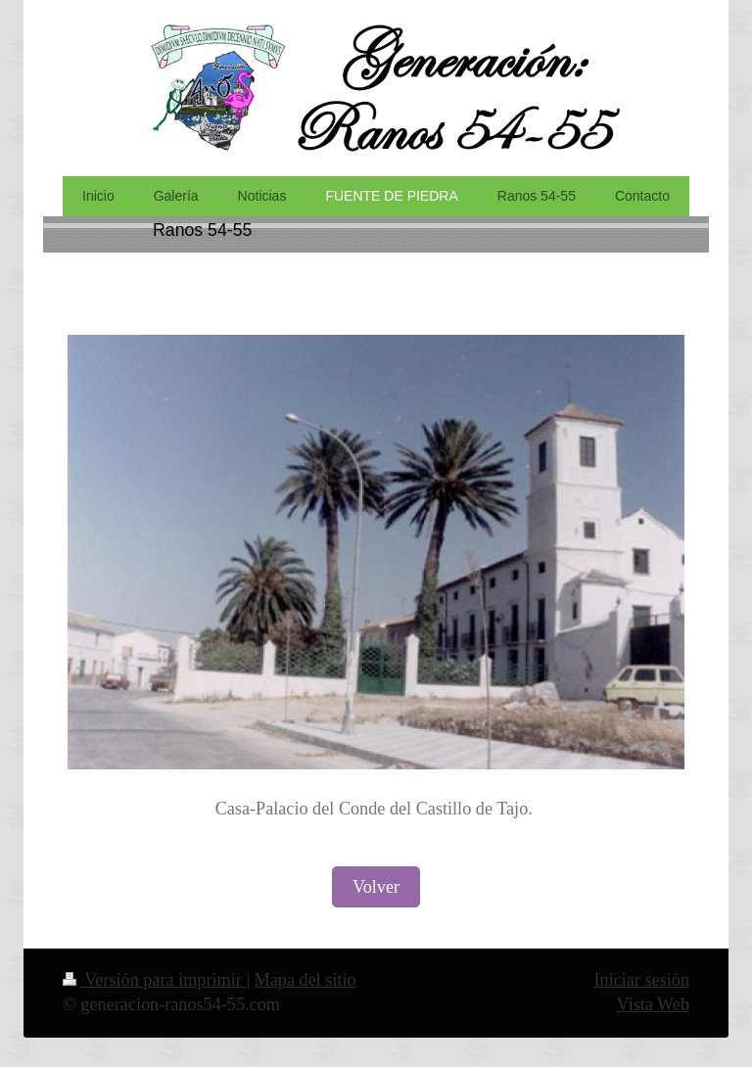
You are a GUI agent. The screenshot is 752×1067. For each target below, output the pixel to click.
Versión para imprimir (154, 980)
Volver (376, 887)
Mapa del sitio (305, 980)
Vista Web (653, 1004)
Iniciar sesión (641, 980)
